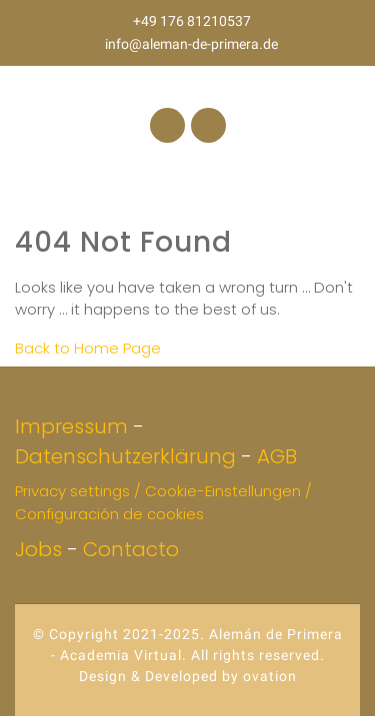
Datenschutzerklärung (125, 456)
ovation (268, 676)
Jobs (38, 549)
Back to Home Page (88, 348)
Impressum (71, 426)
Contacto (131, 549)
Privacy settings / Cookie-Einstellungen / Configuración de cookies (163, 502)
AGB (277, 456)
